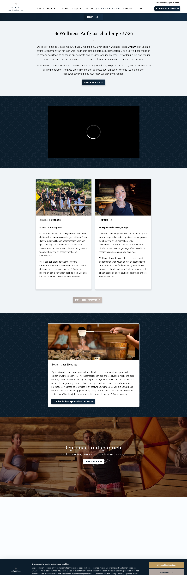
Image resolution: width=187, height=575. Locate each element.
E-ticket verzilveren (167, 8)
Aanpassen (166, 559)
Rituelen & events (107, 8)
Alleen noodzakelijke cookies (166, 566)
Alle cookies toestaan (166, 552)
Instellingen (37, 570)
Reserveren (93, 17)
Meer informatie (94, 82)
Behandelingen (132, 8)
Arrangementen (82, 8)
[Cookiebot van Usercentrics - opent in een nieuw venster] (16, 570)
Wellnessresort (47, 8)
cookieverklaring (57, 563)
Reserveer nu (94, 461)
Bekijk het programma (87, 300)
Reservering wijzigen (164, 3)
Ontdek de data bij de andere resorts (73, 401)
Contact (176, 3)
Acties (66, 8)
